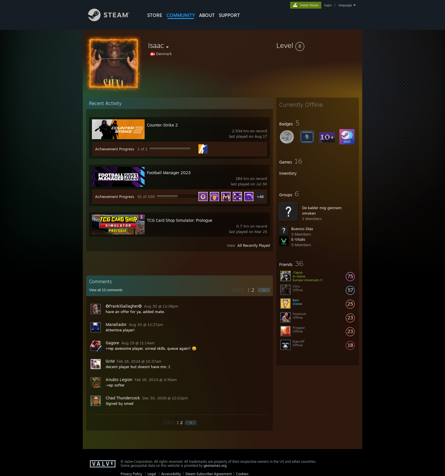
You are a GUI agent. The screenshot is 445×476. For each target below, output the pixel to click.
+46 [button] (260, 196)
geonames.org (215, 465)
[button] (317, 45)
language (345, 5)
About (207, 15)
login (328, 5)
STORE (154, 15)
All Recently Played (253, 245)
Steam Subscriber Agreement (208, 474)
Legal (151, 474)
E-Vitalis (298, 239)
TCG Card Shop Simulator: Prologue (179, 220)
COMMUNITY (180, 15)
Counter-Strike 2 (162, 125)
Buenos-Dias (302, 228)
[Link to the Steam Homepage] (113, 19)
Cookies (242, 474)
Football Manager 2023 (169, 172)
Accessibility (171, 474)
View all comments (106, 290)
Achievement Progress (114, 149)
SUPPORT (229, 15)
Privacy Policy (131, 474)
